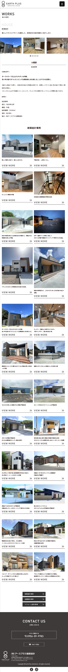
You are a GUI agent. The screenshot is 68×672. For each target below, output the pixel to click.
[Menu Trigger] (62, 3)
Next (65, 45)
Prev (2, 45)
